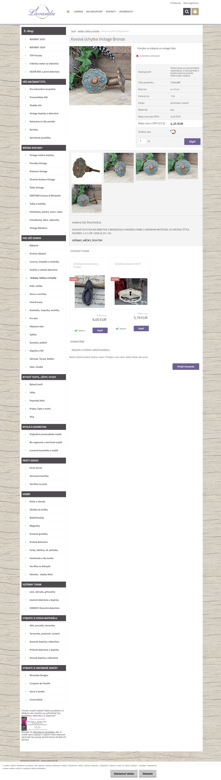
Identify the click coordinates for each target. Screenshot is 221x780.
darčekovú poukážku (44, 732)
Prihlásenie (176, 3)
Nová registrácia (190, 3)
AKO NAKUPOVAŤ (94, 11)
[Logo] (42, 12)
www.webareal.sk (49, 760)
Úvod (73, 31)
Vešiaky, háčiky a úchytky (89, 31)
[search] (186, 11)
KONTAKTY (111, 11)
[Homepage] (68, 11)
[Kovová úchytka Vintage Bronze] (100, 47)
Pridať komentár (185, 366)
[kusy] (142, 141)
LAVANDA (78, 11)
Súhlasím (147, 774)
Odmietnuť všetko (123, 774)
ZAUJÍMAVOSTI (126, 11)
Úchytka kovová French (128, 263)
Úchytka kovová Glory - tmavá (87, 265)
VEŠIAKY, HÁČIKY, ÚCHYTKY (87, 240)
